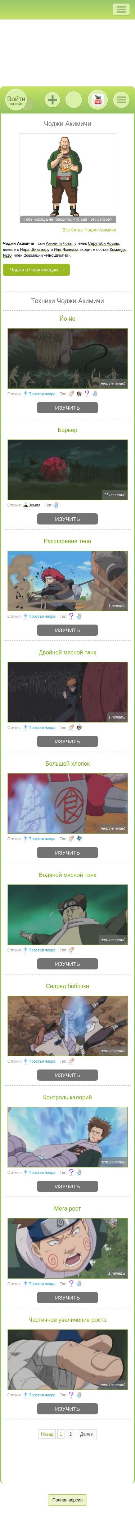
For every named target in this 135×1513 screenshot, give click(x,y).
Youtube (98, 100)
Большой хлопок (67, 764)
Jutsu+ (52, 99)
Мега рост (67, 1209)
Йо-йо (68, 319)
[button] (121, 9)
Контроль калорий (67, 1097)
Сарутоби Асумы (103, 243)
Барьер (67, 430)
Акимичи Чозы (59, 243)
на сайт (16, 100)
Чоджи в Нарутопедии (34, 270)
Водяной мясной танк (67, 875)
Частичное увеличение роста (67, 1320)
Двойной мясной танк (67, 652)
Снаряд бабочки (67, 986)
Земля (34, 505)
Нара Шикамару (35, 249)
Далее (86, 1434)
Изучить (67, 408)
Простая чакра (41, 394)
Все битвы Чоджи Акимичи (89, 230)
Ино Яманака (66, 249)
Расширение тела (67, 541)
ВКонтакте (74, 99)
